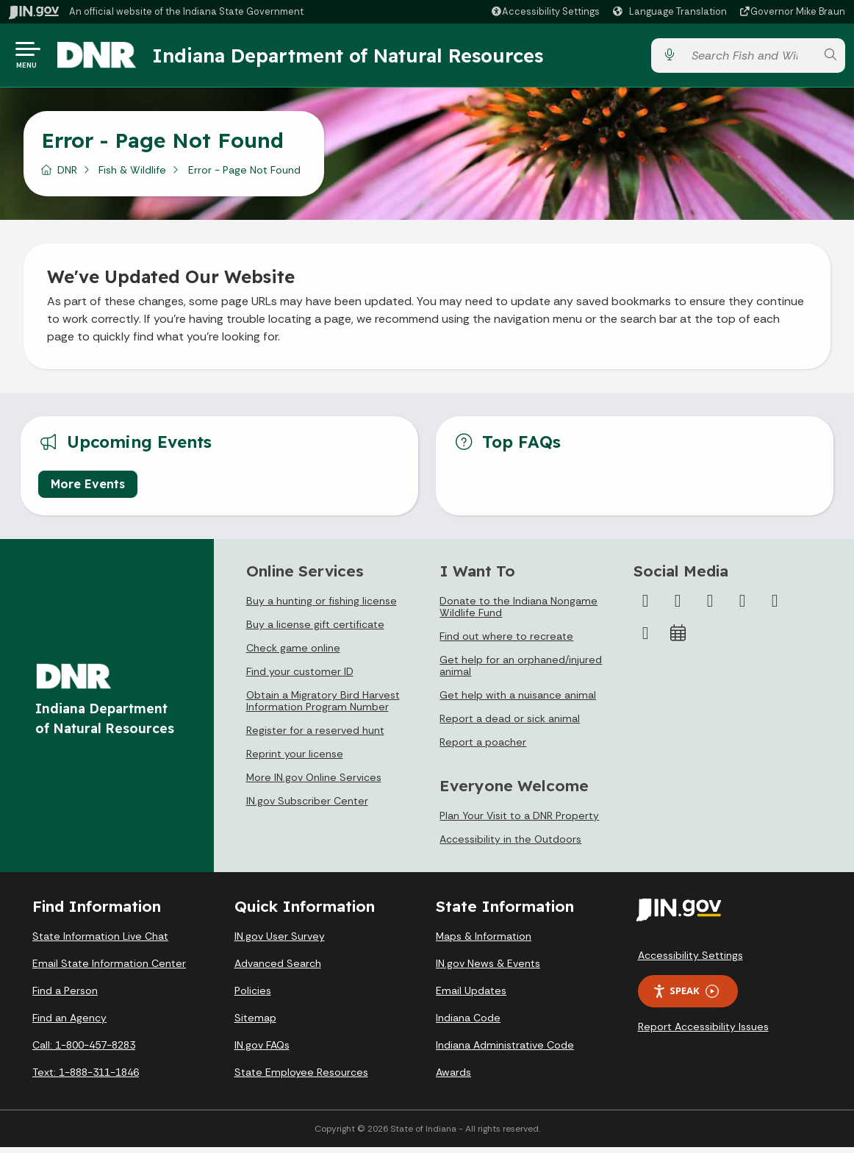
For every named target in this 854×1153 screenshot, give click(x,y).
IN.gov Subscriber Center (307, 806)
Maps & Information (483, 942)
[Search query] (749, 58)
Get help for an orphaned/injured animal (520, 671)
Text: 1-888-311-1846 (85, 1078)
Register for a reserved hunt (315, 736)
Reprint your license (294, 759)
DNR (67, 175)
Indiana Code (468, 1023)
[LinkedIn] (774, 606)
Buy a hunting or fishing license (321, 606)
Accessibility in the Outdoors (510, 845)
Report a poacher (482, 747)
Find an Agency (69, 1023)
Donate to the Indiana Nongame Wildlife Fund (518, 612)
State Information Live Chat (100, 942)
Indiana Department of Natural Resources (356, 58)
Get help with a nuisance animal (517, 700)
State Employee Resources (301, 1078)
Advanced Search (277, 969)
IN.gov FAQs (262, 1050)
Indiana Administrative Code (505, 1050)
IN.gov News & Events (488, 969)
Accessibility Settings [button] (690, 961)
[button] (545, 11)
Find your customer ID (300, 677)
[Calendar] (677, 639)
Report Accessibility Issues (703, 1032)
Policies (252, 996)
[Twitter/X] (677, 606)
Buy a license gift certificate (315, 630)
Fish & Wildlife (132, 175)
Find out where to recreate (506, 642)
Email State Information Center (109, 969)
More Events (88, 489)
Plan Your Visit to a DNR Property (519, 821)
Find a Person (65, 996)
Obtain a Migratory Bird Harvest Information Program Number (323, 706)
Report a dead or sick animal (509, 724)
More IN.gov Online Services (313, 783)
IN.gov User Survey (279, 942)
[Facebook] (645, 606)
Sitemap (255, 1023)
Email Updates (471, 996)
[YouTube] (742, 606)
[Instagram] (710, 606)
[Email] (645, 639)
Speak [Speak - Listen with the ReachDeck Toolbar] (686, 997)
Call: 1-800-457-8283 (83, 1050)
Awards (453, 1078)
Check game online (293, 653)
